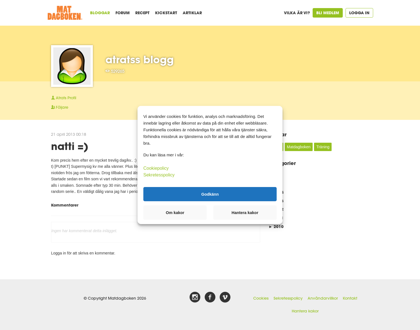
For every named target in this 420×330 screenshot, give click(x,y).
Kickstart (166, 12)
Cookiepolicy (156, 168)
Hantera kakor (305, 311)
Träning (322, 147)
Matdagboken (299, 147)
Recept (142, 12)
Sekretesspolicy (288, 298)
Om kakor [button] (175, 212)
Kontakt (350, 298)
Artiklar (192, 12)
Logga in (359, 12)
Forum (122, 12)
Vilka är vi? (297, 12)
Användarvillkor (323, 298)
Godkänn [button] (210, 194)
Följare (59, 107)
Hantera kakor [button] (244, 212)
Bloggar (100, 12)
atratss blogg (139, 59)
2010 (276, 226)
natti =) (69, 146)
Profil (63, 97)
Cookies (261, 298)
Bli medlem (327, 12)
